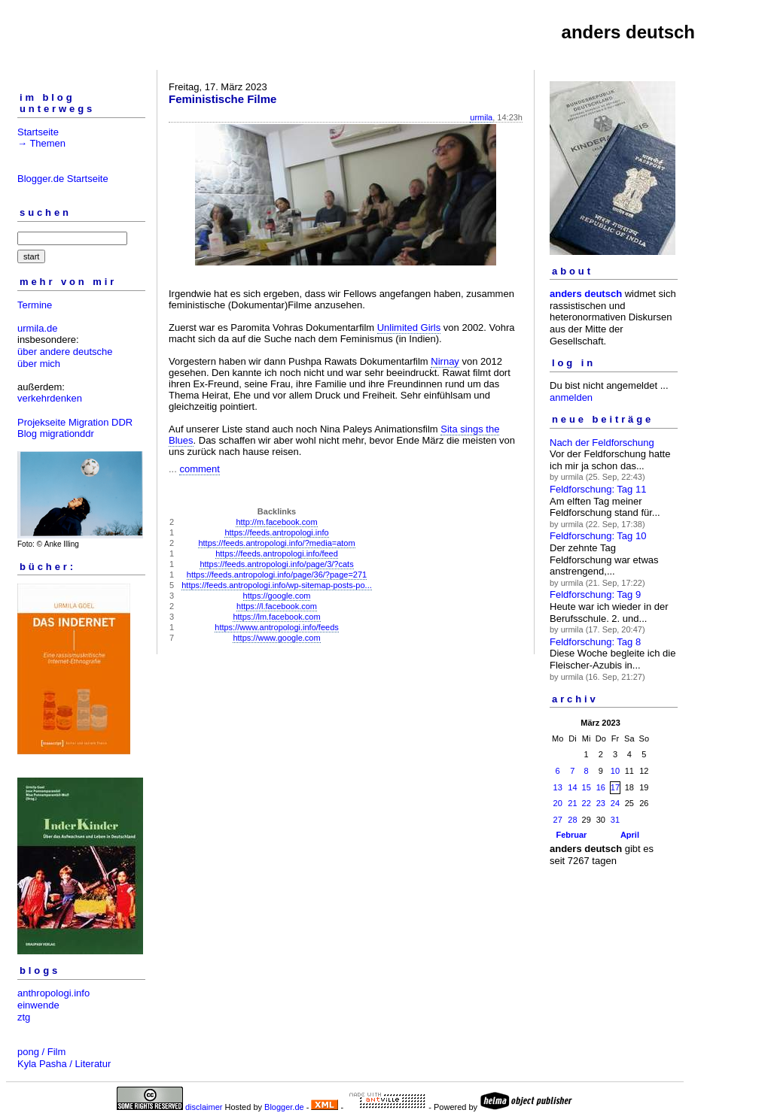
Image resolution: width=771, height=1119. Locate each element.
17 (615, 787)
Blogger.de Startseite (62, 178)
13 (557, 787)
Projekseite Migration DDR (75, 422)
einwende (38, 1005)
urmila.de (37, 328)
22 (586, 803)
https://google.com (277, 595)
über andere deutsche (64, 351)
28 (572, 819)
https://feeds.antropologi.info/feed (276, 553)
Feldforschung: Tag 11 (598, 489)
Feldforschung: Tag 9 (595, 594)
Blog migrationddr (55, 433)
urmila (481, 117)
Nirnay (445, 361)
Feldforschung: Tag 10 (598, 535)
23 (600, 803)
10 (615, 770)
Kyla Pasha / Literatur (64, 1063)
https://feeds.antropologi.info (276, 532)
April (629, 834)
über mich (38, 363)
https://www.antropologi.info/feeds (276, 627)
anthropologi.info (53, 993)
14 (572, 787)
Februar (571, 834)
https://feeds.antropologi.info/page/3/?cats (276, 564)
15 (586, 787)
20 (557, 803)
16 (600, 787)
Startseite (38, 132)
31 (615, 819)
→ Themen (41, 143)
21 (572, 803)
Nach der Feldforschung (602, 442)
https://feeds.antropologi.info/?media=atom (276, 542)
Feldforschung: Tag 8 (595, 641)
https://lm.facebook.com (276, 616)
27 (557, 819)
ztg (23, 1017)
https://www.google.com (276, 637)
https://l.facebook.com (276, 606)
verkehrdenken (49, 398)
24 (615, 803)
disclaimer (204, 1106)
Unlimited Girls (409, 327)
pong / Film (41, 1051)
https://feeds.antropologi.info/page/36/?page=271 (277, 574)
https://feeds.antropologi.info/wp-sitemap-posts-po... (276, 585)
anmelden (571, 397)
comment (199, 469)
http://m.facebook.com (276, 521)
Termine (34, 305)
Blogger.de (284, 1106)
